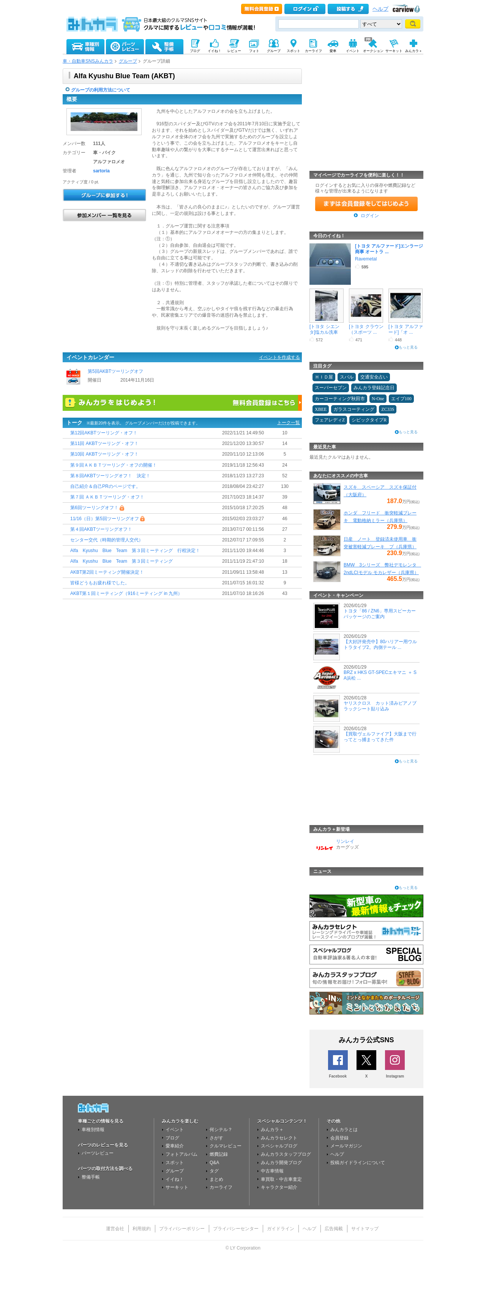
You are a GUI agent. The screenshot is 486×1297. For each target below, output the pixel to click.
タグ (214, 1171)
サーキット (177, 1187)
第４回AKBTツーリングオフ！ (101, 529)
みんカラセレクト (279, 1138)
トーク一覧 (288, 422)
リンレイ (345, 841)
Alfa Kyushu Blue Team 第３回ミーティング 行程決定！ (135, 551)
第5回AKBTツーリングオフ (116, 371)
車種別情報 (93, 1129)
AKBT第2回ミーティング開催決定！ (107, 572)
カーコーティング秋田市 (340, 398)
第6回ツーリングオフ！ (94, 508)
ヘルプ (380, 9)
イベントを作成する (279, 357)
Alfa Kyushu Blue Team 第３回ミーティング (121, 561)
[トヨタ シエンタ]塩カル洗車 (324, 329)
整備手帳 (91, 1177)
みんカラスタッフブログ (286, 1154)
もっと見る (408, 347)
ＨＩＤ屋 (324, 377)
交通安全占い (374, 377)
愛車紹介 (175, 1146)
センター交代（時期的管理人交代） (106, 540)
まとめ (216, 1179)
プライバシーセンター (236, 1228)
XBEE (321, 409)
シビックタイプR (369, 420)
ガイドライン (280, 1228)
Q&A (214, 1162)
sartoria (101, 171)
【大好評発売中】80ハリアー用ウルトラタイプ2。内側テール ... (380, 644)
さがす (216, 1138)
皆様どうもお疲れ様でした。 (99, 582)
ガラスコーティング (353, 409)
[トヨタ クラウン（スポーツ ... (366, 329)
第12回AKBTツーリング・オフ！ (103, 432)
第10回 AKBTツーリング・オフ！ (104, 454)
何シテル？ (221, 1129)
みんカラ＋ (272, 1129)
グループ (128, 61)
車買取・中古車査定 (281, 1179)
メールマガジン (346, 1146)
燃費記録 (219, 1154)
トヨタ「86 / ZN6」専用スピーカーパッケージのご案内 (380, 613)
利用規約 (142, 1228)
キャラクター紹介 (279, 1187)
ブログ (172, 1138)
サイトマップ (365, 1228)
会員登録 (339, 1138)
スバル (346, 377)
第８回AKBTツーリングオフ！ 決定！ (110, 475)
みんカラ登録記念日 (373, 387)
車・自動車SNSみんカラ (88, 61)
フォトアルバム (181, 1154)
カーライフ (221, 1187)
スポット (175, 1162)
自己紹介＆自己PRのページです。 (105, 486)
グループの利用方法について (100, 90)
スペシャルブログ (279, 1146)
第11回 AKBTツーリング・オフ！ (104, 444)
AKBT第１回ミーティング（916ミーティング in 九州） (126, 593)
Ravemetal (366, 259)
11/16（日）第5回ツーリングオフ (104, 518)
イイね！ (175, 1179)
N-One (378, 398)
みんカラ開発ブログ (281, 1162)
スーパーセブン (331, 387)
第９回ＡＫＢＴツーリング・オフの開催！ (113, 465)
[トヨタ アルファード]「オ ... (405, 329)
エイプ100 (401, 398)
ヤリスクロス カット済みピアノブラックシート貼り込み (380, 706)
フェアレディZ (330, 420)
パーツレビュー (98, 1153)
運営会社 (115, 1228)
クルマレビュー (225, 1146)
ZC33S (387, 409)
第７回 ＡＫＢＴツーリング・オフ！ (107, 497)
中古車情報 (272, 1171)
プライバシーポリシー (182, 1228)
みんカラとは (344, 1129)
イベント (175, 1129)
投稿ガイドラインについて (357, 1162)
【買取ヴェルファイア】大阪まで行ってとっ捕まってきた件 (380, 736)
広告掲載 (334, 1228)
